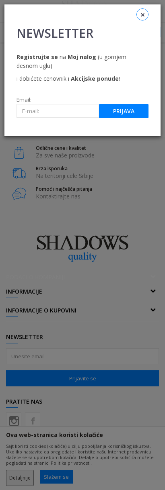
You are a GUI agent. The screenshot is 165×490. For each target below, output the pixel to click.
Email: (23, 100)
